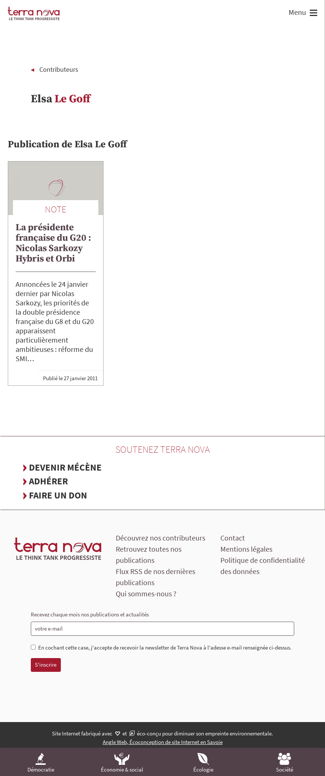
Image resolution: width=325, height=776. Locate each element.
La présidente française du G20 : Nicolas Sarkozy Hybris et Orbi (53, 243)
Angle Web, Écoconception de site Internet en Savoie (163, 741)
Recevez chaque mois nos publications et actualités (90, 614)
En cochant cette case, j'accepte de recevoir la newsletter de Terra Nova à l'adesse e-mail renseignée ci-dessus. (161, 647)
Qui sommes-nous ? (146, 593)
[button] (313, 13)
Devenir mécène (65, 467)
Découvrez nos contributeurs (160, 537)
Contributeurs (58, 69)
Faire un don (58, 495)
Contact (232, 537)
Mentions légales (246, 549)
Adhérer (48, 481)
